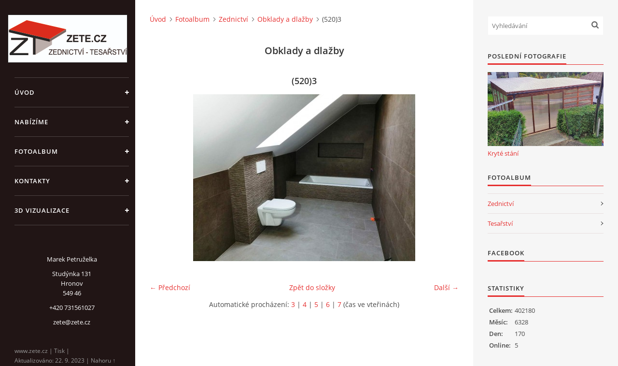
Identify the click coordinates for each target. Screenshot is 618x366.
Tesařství (500, 223)
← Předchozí (170, 287)
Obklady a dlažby (285, 19)
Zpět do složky (312, 287)
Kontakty (32, 180)
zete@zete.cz (71, 322)
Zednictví (233, 19)
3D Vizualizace (42, 210)
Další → (446, 287)
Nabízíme (31, 121)
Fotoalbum (36, 151)
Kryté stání (503, 153)
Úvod (24, 92)
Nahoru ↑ (103, 360)
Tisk (59, 351)
